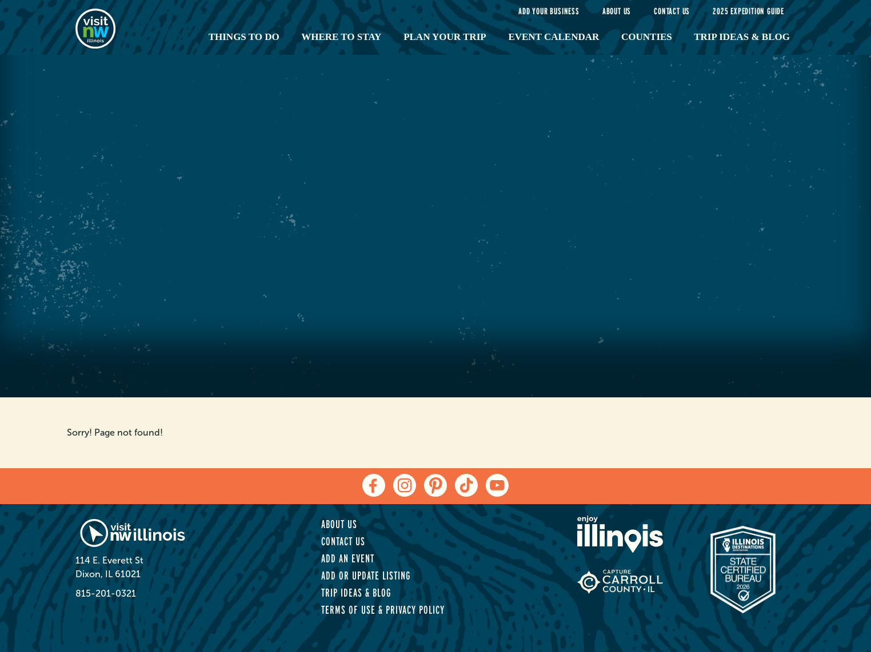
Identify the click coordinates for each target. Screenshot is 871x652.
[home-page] (128, 27)
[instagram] (404, 485)
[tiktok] (466, 485)
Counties (646, 36)
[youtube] (497, 485)
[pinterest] (435, 485)
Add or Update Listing (365, 575)
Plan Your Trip (444, 36)
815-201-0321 (105, 593)
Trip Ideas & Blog (742, 36)
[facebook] (373, 485)
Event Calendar (553, 36)
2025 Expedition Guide (748, 11)
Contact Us (672, 11)
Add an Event (347, 558)
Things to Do (244, 36)
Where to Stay (341, 36)
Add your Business (549, 11)
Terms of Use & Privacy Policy (383, 609)
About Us (616, 11)
